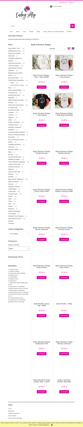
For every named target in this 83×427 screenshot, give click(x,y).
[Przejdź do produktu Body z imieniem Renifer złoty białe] (64, 368)
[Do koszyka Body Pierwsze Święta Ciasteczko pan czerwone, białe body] (41, 163)
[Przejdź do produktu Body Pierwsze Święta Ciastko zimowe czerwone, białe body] (64, 140)
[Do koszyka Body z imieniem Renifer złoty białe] (64, 391)
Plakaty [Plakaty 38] (10, 196)
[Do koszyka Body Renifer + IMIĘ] (64, 315)
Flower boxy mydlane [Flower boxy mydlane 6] (14, 53)
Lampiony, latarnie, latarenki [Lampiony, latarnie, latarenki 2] (16, 132)
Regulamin (11, 411)
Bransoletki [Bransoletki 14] (11, 137)
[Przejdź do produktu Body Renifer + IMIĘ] (64, 292)
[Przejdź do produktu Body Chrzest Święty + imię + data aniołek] (41, 64)
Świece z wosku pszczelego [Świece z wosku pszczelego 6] (16, 134)
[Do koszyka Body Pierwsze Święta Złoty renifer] (64, 277)
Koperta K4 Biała (14, 271)
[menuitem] (11, 31)
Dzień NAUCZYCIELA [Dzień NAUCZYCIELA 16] (14, 218)
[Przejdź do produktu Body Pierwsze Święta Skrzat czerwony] (41, 216)
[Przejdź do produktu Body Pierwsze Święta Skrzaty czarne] (64, 216)
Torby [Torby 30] (9, 201)
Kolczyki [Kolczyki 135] (10, 154)
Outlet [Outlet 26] (10, 120)
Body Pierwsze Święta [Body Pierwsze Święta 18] (17, 85)
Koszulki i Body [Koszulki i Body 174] (12, 194)
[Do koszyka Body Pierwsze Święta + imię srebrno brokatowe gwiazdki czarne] (41, 125)
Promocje (11, 223)
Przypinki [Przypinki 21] (11, 112)
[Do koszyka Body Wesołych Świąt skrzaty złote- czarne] (41, 391)
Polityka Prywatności (14, 413)
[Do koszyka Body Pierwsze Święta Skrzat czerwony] (41, 239)
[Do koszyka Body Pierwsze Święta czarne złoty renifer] (41, 201)
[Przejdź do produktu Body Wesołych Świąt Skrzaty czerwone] (64, 330)
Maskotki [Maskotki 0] (10, 176)
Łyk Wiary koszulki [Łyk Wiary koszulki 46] (13, 110)
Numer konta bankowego (15, 418)
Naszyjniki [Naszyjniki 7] (11, 97)
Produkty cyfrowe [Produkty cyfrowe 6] (13, 125)
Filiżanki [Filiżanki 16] (10, 102)
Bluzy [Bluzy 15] (9, 87)
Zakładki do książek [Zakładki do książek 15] (14, 159)
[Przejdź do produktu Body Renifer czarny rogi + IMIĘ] (41, 292)
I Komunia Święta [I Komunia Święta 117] (13, 65)
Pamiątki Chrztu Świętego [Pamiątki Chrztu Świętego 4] (15, 216)
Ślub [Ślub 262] (9, 204)
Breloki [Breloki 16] (10, 142)
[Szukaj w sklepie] (39, 26)
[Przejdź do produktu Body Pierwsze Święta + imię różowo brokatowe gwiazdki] (64, 64)
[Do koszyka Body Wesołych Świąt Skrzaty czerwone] (64, 353)
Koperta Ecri (13, 281)
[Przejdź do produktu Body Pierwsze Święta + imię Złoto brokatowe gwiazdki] (64, 102)
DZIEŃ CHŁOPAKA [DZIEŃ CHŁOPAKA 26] (14, 122)
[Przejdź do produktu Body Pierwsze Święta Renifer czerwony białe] (64, 178)
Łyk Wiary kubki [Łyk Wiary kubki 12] (13, 107)
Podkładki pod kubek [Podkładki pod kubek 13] (14, 144)
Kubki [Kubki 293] (10, 199)
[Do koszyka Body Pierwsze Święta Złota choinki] (41, 277)
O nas (10, 408)
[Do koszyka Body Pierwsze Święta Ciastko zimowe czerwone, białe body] (64, 163)
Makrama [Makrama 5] (11, 169)
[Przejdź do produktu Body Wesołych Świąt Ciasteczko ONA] (41, 330)
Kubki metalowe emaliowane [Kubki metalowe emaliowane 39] (16, 162)
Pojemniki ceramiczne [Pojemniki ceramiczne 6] (14, 63)
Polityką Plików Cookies (43, 422)
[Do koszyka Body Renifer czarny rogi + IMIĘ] (41, 315)
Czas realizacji (12, 415)
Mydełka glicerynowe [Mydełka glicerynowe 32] (14, 51)
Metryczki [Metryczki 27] (11, 209)
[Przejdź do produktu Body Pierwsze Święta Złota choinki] (41, 254)
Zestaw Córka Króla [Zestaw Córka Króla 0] (14, 171)
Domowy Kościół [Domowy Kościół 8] (13, 149)
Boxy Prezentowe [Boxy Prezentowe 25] (13, 78)
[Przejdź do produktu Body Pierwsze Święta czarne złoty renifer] (41, 178)
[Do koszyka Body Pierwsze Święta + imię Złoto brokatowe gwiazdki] (64, 125)
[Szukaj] (72, 26)
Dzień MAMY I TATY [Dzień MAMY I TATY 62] (14, 48)
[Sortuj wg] (57, 48)
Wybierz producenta (13, 245)
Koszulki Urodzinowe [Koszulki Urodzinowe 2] (14, 157)
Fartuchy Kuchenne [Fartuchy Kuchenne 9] (14, 167)
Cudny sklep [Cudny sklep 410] (12, 191)
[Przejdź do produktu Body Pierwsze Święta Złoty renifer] (64, 254)
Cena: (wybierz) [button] (14, 233)
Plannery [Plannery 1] (10, 184)
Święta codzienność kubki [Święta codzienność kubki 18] (15, 100)
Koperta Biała (13, 277)
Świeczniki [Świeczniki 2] (11, 56)
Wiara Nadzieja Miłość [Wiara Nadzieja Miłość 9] (14, 90)
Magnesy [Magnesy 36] (11, 117)
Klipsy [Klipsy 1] (10, 152)
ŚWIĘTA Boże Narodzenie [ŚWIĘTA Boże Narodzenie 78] (16, 80)
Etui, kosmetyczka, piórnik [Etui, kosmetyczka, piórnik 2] (16, 139)
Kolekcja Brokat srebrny (16, 298)
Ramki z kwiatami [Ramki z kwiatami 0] (13, 181)
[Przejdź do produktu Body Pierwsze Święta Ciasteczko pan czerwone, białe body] (41, 140)
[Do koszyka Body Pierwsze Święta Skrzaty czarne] (64, 239)
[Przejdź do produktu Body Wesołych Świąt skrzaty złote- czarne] (41, 368)
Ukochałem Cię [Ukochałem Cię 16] (12, 92)
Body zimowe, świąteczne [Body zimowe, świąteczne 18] (15, 179)
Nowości (10, 221)
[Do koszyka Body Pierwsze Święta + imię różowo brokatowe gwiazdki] (64, 87)
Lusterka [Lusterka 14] (10, 115)
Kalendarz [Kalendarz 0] (11, 147)
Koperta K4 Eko (14, 269)
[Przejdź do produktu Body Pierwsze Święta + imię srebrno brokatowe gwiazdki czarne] (41, 102)
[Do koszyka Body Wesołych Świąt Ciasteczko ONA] (41, 353)
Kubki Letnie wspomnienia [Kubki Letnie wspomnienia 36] (16, 105)
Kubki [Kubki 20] (12, 83)
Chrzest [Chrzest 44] (10, 206)
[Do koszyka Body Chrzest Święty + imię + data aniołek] (41, 87)
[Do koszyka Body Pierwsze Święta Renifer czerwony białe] (64, 201)
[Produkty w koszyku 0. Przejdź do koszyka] (56, 6)
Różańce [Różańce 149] (10, 174)
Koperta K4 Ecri (14, 279)
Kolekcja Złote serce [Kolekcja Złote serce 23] (14, 95)
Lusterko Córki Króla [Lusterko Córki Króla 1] (14, 164)
